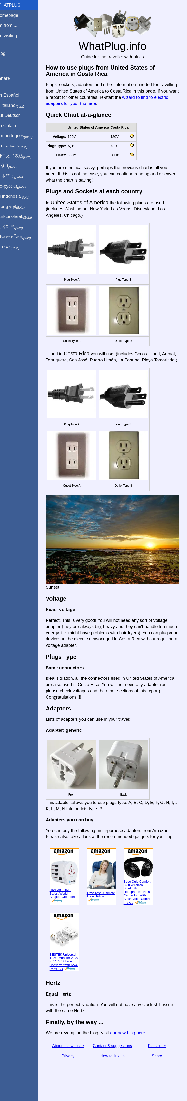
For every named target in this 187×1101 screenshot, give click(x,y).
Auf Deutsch (15, 115)
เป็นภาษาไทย (20, 237)
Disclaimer (158, 1054)
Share (158, 1064)
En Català (12, 125)
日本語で (16, 176)
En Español (14, 95)
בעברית (14, 247)
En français (18, 146)
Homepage (13, 15)
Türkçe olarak (20, 216)
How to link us (115, 1064)
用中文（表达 (20, 156)
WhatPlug (15, 5)
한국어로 (16, 226)
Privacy (72, 1064)
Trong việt (17, 206)
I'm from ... (13, 25)
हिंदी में (13, 166)
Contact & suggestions (115, 1054)
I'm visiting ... (15, 35)
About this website (73, 1054)
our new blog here (133, 1041)
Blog (7, 53)
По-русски (17, 186)
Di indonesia (19, 196)
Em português (21, 136)
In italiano (16, 105)
